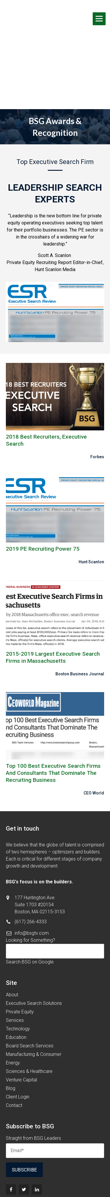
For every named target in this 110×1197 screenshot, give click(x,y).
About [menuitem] (12, 938)
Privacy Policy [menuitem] (55, 1181)
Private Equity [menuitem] (20, 955)
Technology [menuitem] (18, 972)
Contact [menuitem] (14, 1048)
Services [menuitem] (15, 963)
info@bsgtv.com (32, 876)
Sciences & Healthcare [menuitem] (29, 1014)
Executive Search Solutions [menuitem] (34, 946)
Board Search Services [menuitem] (29, 989)
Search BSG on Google (30, 905)
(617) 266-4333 (31, 865)
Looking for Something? (30, 883)
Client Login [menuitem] (17, 1040)
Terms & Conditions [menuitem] (55, 1174)
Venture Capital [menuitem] (21, 1023)
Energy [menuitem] (13, 1006)
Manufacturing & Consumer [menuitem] (33, 997)
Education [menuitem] (16, 980)
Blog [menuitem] (10, 1031)
